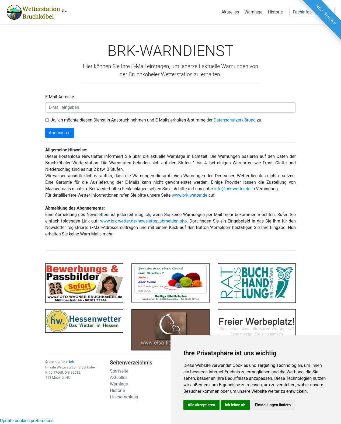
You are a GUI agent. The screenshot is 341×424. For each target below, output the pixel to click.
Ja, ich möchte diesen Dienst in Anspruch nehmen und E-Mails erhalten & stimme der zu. (156, 120)
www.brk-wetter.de (189, 195)
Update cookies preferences (26, 420)
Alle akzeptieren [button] (201, 405)
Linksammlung (124, 396)
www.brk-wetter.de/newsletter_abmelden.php (143, 221)
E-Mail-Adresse (59, 96)
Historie (275, 12)
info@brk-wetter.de (232, 188)
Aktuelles (230, 12)
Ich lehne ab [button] (235, 405)
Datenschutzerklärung (235, 120)
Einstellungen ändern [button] (273, 405)
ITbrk (70, 362)
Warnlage (254, 12)
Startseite (119, 371)
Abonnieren (60, 132)
